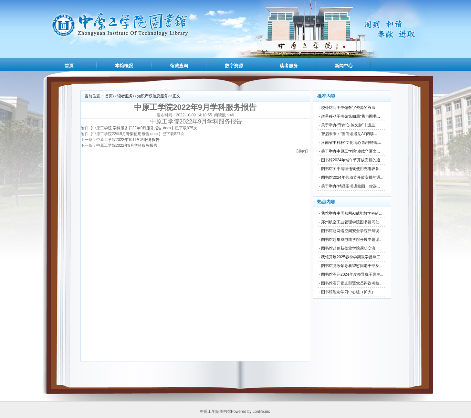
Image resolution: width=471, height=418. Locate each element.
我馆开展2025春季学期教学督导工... (352, 257)
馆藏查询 (179, 65)
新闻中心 (344, 65)
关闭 (302, 151)
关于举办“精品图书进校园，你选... (350, 186)
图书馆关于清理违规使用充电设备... (351, 168)
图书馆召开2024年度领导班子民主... (352, 274)
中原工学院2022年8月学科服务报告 (126, 145)
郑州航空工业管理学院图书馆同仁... (351, 222)
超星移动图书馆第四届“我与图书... (350, 116)
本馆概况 (124, 65)
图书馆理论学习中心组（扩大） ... (350, 292)
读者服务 (289, 65)
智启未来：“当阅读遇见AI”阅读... (349, 134)
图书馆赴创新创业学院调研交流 (348, 248)
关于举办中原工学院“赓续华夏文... (350, 151)
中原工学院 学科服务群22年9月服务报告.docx (131, 128)
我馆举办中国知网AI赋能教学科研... (351, 213)
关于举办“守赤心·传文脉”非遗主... (349, 125)
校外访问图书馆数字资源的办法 (348, 107)
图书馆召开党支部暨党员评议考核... (351, 283)
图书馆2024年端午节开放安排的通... (352, 160)
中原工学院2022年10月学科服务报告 (128, 139)
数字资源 (234, 65)
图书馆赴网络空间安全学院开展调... (351, 231)
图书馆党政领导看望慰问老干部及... (351, 265)
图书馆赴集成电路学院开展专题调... (351, 239)
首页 (69, 65)
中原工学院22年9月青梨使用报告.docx (125, 134)
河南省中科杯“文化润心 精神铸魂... (351, 142)
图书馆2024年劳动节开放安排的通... (352, 177)
